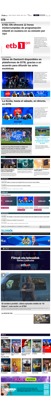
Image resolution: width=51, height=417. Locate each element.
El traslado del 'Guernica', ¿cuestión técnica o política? (12, 189)
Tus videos (42, 227)
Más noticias (4, 178)
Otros (25, 15)
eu (48, 15)
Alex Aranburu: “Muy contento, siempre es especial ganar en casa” (14, 223)
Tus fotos (42, 226)
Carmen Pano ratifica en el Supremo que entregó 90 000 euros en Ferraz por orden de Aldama (20, 182)
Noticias (10, 15)
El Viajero (46, 308)
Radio (22, 15)
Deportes (14, 15)
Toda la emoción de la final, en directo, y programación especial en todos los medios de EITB (42, 140)
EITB (3, 20)
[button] (49, 162)
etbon (7, 248)
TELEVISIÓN (6, 230)
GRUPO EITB (42, 15)
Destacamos (7, 233)
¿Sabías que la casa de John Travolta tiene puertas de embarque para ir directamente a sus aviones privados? (41, 322)
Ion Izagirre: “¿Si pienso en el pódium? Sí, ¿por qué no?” (12, 220)
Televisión (18, 15)
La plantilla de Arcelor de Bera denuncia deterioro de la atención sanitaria (15, 185)
